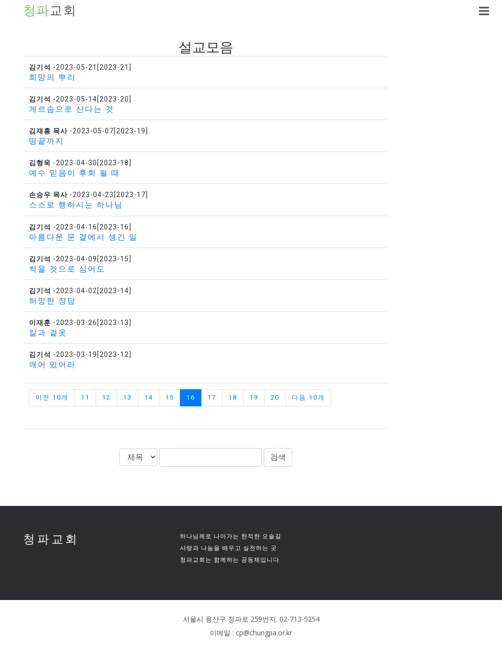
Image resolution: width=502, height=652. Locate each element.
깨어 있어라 (52, 364)
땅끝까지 (46, 141)
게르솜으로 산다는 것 (71, 109)
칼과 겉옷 (48, 332)
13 (127, 397)
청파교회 (51, 539)
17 (211, 397)
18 (232, 397)
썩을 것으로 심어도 (67, 269)
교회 (50, 10)
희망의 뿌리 (52, 77)
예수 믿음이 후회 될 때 (74, 172)
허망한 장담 (52, 300)
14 (148, 397)
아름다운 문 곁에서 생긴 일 (83, 237)
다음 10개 (308, 397)
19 (254, 397)
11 (85, 397)
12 (106, 397)
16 (190, 397)
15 (169, 397)
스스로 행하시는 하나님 (76, 204)
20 (275, 397)
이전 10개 (52, 397)
